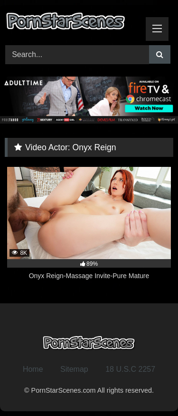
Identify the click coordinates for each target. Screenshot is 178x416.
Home (33, 369)
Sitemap (74, 369)
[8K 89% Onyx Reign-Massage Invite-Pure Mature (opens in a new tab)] (89, 229)
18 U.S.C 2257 (130, 369)
